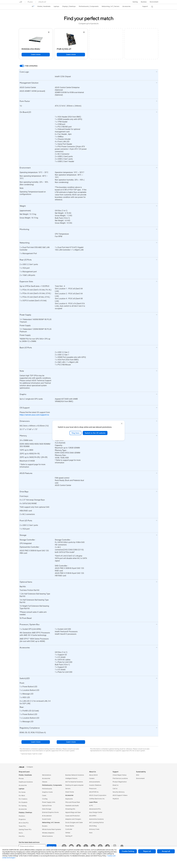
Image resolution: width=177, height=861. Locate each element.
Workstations (46, 775)
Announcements (94, 782)
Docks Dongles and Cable (74, 822)
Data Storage (46, 809)
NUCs (21, 833)
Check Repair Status (119, 775)
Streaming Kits (70, 809)
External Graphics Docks (50, 812)
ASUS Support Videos (120, 795)
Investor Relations (95, 785)
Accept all (166, 851)
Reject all (147, 851)
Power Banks (69, 826)
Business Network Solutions (74, 775)
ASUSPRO (92, 816)
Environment (154, 2)
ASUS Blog (93, 826)
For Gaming (23, 806)
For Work (22, 795)
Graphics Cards (47, 792)
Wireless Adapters (48, 833)
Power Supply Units (48, 802)
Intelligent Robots (71, 778)
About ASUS (93, 775)
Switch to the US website (95, 433)
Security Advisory (119, 792)
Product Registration (120, 782)
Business (144, 2)
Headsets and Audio (72, 806)
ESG (137, 775)
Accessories (23, 785)
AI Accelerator (47, 816)
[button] (135, 2)
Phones (21, 778)
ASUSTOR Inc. (94, 792)
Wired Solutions (47, 836)
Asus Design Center (95, 812)
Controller (68, 829)
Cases (44, 795)
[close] (122, 423)
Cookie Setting (128, 851)
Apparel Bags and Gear (73, 812)
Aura (90, 833)
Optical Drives (47, 806)
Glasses (44, 782)
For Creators (23, 799)
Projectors (22, 819)
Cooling (44, 799)
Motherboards (47, 789)
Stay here (75, 433)
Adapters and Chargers (73, 819)
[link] (22, 6)
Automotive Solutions (96, 819)
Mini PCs (22, 836)
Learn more (35, 54)
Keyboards (69, 799)
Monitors (22, 816)
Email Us (115, 785)
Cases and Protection (72, 816)
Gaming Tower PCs (25, 829)
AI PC (91, 806)
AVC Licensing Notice (96, 822)
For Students (23, 802)
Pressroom (92, 789)
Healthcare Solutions (26, 782)
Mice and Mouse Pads (72, 802)
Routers (44, 826)
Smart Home (69, 792)
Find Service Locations (120, 778)
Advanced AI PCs (95, 809)
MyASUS (116, 799)
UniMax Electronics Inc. (97, 799)
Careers (91, 778)
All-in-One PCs (24, 823)
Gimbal (67, 833)
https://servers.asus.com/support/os (34, 415)
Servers (67, 789)
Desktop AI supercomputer (74, 785)
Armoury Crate (94, 829)
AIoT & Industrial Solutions (74, 782)
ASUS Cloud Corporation (97, 795)
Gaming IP (68, 836)
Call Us (115, 789)
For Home (22, 792)
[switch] (22, 66)
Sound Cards (46, 819)
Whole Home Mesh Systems (51, 829)
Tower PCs (22, 826)
